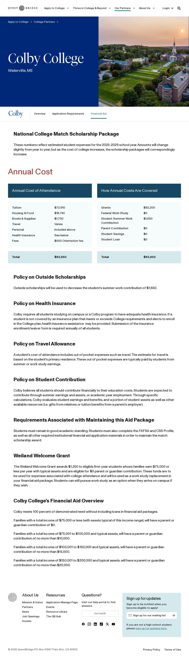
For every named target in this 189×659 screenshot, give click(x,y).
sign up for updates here (151, 628)
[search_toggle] (179, 8)
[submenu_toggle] (68, 8)
